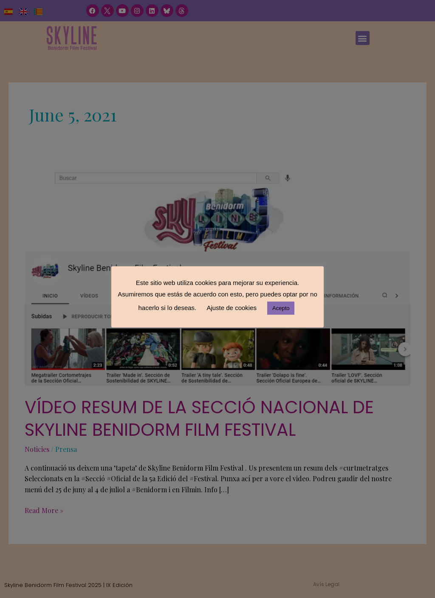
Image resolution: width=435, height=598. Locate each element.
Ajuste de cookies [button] (231, 307)
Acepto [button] (280, 308)
